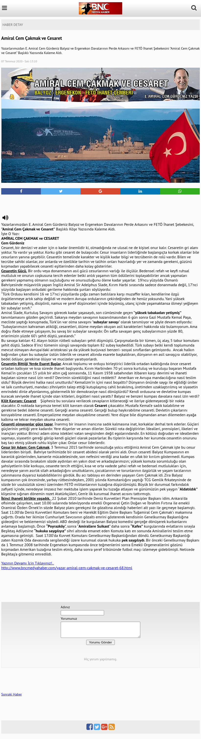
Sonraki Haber (11, 697)
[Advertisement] (100, 202)
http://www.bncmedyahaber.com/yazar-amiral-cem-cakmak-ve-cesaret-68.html (66, 567)
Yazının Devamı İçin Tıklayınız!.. (27, 563)
